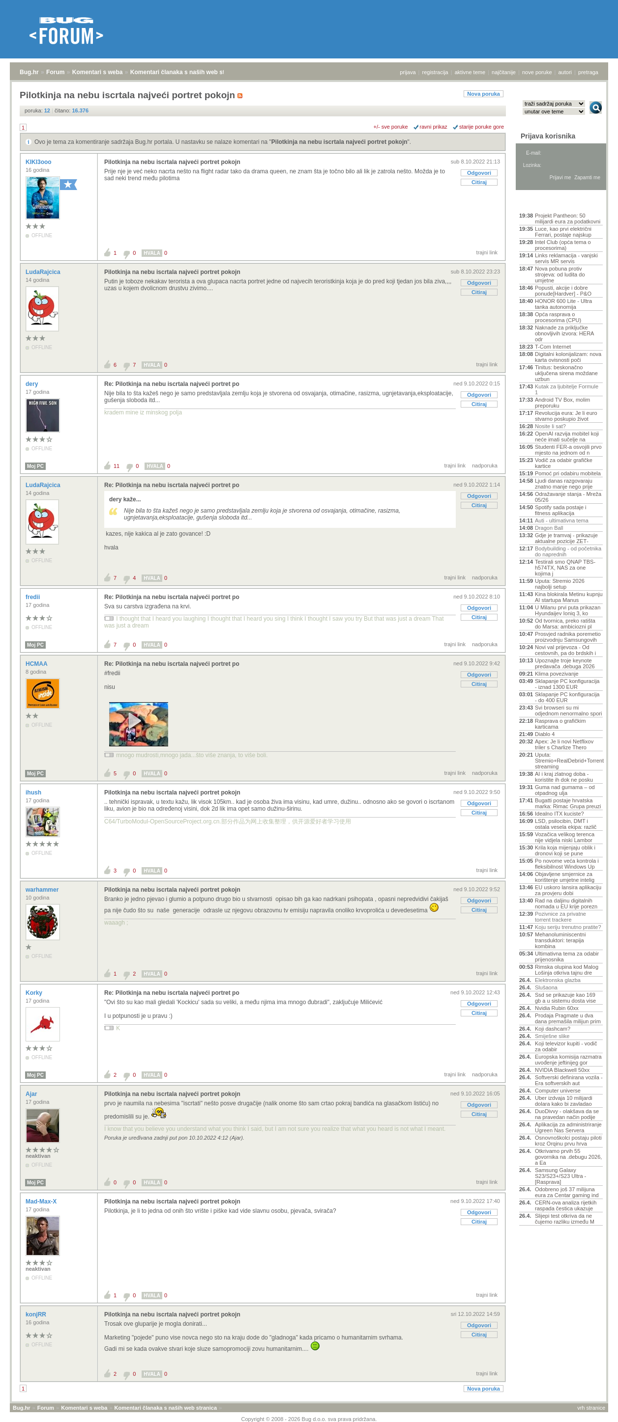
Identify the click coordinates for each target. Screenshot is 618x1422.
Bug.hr (29, 72)
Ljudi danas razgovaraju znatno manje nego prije (563, 484)
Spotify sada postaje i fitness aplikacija (561, 510)
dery (33, 384)
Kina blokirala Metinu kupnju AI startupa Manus (569, 597)
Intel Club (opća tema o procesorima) (563, 245)
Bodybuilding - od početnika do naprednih (568, 551)
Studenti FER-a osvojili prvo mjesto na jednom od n (568, 450)
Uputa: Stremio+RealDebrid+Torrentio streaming (569, 760)
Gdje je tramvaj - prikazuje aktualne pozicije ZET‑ (566, 538)
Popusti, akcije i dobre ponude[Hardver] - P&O (563, 291)
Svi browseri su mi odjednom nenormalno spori (568, 710)
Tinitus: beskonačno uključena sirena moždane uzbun (566, 373)
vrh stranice (591, 1408)
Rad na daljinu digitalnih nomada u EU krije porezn (566, 903)
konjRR (37, 1314)
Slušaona (546, 987)
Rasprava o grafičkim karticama (560, 724)
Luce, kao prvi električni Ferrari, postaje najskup (563, 232)
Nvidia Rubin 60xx (557, 1008)
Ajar (32, 1094)
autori (565, 72)
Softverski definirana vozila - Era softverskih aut (569, 1080)
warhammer (43, 889)
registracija (435, 72)
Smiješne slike (552, 1036)
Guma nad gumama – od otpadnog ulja (565, 790)
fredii (34, 597)
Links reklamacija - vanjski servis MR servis (566, 258)
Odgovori (479, 173)
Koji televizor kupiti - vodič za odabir (566, 1046)
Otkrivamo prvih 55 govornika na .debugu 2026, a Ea (568, 1157)
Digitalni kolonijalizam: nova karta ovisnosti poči (568, 357)
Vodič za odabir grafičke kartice (563, 463)
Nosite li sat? (550, 426)
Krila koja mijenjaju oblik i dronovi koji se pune (565, 850)
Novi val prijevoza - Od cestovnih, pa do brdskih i (565, 650)
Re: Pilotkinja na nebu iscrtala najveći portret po (171, 384)
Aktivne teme (542, 202)
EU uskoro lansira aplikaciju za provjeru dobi (568, 890)
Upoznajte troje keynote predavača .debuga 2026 (565, 663)
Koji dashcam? (552, 1029)
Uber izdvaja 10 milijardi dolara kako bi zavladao (563, 1101)
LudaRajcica (44, 272)
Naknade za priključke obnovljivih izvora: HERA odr (564, 333)
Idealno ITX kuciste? (559, 814)
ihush (34, 792)
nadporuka (485, 465)
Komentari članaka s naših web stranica (186, 72)
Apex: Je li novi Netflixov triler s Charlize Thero (564, 744)
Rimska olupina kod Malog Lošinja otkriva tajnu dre (566, 970)
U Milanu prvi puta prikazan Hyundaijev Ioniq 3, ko (567, 610)
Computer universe (558, 1091)
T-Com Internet (553, 347)
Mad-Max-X (42, 1201)
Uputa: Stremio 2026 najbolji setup (560, 584)
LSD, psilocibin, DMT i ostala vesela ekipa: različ (565, 824)
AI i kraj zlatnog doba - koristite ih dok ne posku (564, 777)
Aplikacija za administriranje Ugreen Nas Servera (568, 1127)
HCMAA (37, 663)
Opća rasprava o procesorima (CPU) (558, 317)
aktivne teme (470, 72)
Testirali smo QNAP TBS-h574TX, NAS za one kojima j (565, 567)
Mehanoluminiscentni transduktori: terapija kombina (560, 940)
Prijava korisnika (548, 136)
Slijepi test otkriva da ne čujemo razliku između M (564, 1219)
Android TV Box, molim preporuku (562, 403)
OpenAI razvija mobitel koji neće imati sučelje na (567, 436)
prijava (407, 72)
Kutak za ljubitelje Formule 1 (566, 389)
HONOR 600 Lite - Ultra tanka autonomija (563, 304)
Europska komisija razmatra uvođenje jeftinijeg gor (568, 1060)
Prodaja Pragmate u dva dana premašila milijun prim (568, 1018)
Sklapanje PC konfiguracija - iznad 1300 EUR (567, 684)
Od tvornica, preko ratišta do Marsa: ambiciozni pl (565, 623)
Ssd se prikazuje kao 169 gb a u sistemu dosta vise (565, 998)
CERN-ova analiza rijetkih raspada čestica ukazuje (565, 1205)
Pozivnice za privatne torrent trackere (560, 917)
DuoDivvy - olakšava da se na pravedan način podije (567, 1114)
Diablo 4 (545, 734)
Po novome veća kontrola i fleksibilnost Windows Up (567, 864)
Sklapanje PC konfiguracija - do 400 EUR (567, 697)
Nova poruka (483, 94)
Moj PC (35, 466)
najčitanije (504, 72)
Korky (35, 992)
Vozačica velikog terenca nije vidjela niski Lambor (564, 837)
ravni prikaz (433, 127)
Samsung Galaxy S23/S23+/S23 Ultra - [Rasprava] (560, 1176)
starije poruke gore (481, 127)
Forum (55, 72)
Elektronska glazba (558, 980)
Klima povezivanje (557, 674)
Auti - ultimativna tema (562, 520)
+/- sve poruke (391, 127)
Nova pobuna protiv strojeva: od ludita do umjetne (560, 274)
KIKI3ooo (39, 162)
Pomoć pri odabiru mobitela (568, 473)
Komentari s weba (97, 72)
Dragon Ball (549, 528)
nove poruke (537, 72)
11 (116, 466)
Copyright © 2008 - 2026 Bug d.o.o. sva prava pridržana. (309, 1419)
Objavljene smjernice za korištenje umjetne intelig (564, 877)
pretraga (588, 72)
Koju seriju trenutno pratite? (568, 927)
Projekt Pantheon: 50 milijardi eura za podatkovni (567, 218)
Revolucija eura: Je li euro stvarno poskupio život (566, 416)
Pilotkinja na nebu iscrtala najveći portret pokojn (339, 141)
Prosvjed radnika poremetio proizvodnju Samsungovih (568, 637)
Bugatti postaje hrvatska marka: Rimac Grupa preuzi (568, 803)
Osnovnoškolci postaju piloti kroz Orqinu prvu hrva (568, 1141)
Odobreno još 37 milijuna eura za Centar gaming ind (567, 1192)
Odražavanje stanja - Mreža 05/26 (568, 497)
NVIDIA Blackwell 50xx (562, 1070)
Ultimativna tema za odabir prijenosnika (567, 956)
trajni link (487, 252)
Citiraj (479, 182)
